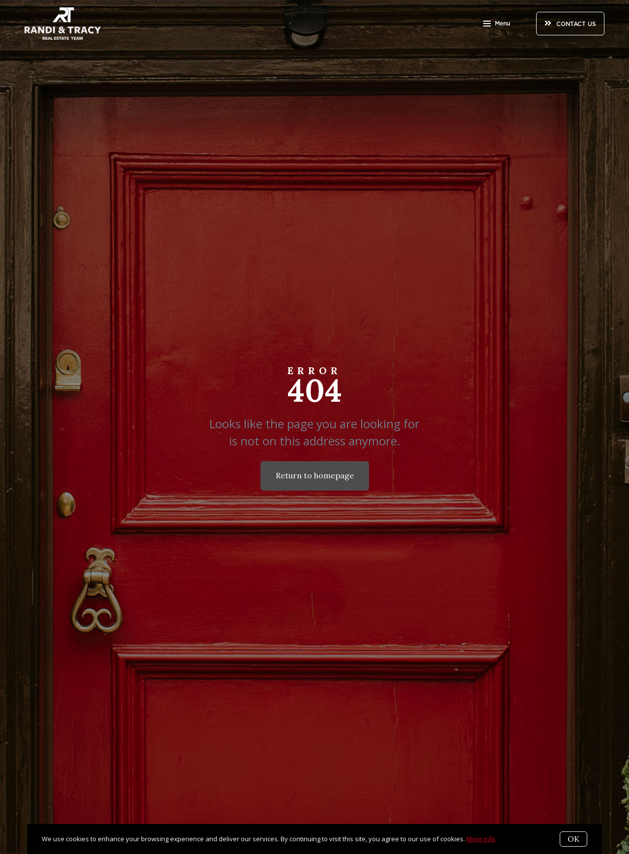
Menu (496, 24)
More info (480, 838)
